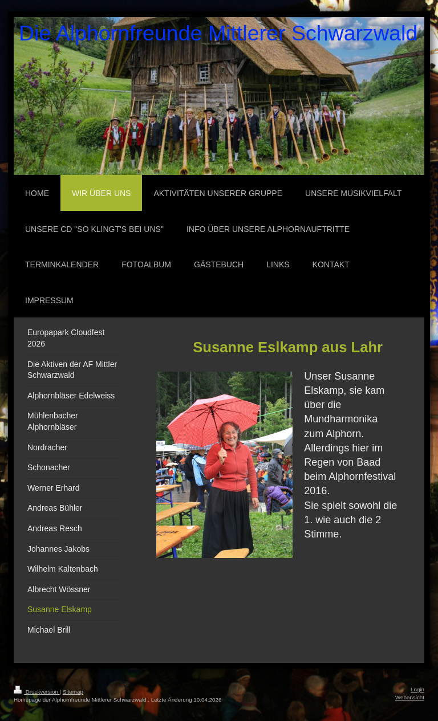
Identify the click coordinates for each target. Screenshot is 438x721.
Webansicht (409, 697)
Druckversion (37, 692)
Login (417, 689)
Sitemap (73, 692)
